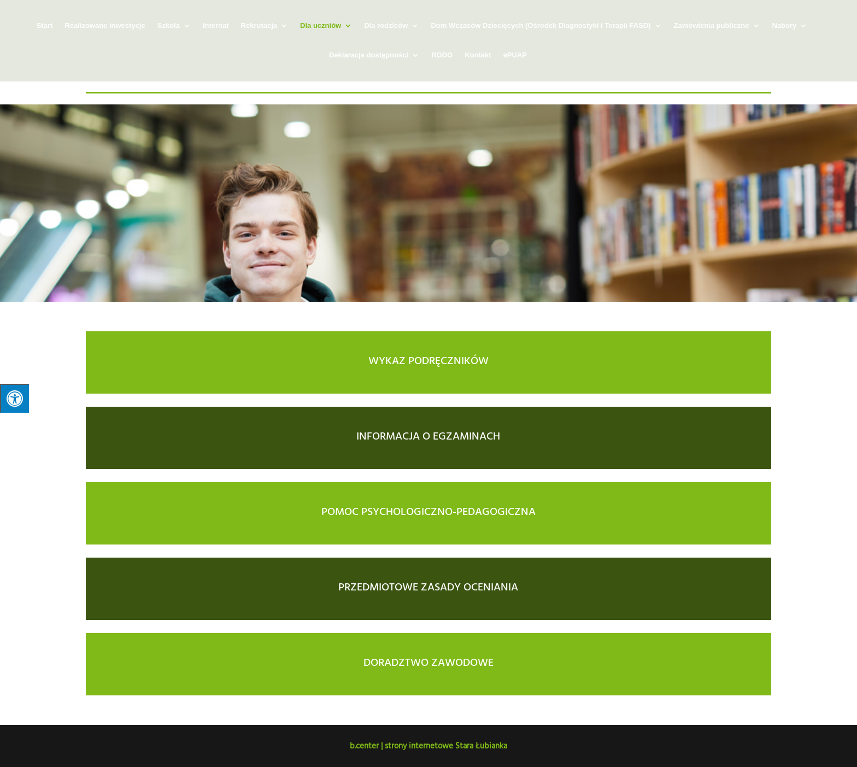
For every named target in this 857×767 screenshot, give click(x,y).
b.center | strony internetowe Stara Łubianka (428, 745)
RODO (442, 55)
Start (45, 26)
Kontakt (478, 55)
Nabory (784, 26)
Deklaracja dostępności (368, 55)
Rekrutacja (259, 26)
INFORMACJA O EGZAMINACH (428, 435)
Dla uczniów (320, 26)
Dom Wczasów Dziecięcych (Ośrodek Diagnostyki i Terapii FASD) (540, 26)
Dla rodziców (386, 26)
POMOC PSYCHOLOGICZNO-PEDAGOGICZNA (428, 510)
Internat (216, 26)
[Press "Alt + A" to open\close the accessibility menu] (14, 398)
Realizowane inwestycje (104, 26)
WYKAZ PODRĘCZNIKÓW (428, 360)
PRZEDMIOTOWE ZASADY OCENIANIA (428, 586)
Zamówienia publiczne (711, 26)
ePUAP (515, 55)
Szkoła (168, 26)
